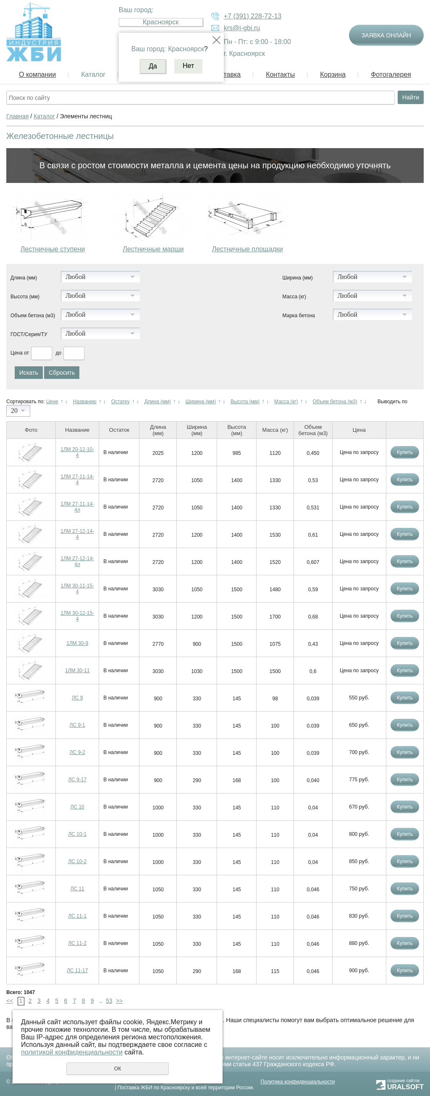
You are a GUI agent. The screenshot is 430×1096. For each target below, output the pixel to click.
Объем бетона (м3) (32, 315)
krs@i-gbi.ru (242, 27)
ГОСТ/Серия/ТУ (28, 334)
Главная (17, 116)
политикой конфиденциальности (72, 1052)
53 (109, 1000)
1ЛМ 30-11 (77, 670)
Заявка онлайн (386, 35)
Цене (52, 401)
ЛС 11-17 (77, 970)
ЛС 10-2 (77, 861)
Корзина (333, 74)
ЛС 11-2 (77, 943)
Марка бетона (299, 315)
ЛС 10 (77, 807)
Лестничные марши (153, 249)
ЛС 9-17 (77, 780)
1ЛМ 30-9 (77, 643)
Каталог (93, 74)
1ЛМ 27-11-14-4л (77, 507)
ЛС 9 (77, 698)
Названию (85, 401)
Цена (16, 353)
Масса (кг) (294, 297)
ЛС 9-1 (77, 725)
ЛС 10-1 (77, 834)
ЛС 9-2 (77, 752)
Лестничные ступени (53, 249)
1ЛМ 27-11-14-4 (77, 479)
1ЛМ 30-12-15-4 (77, 616)
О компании (37, 74)
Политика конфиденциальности (297, 1082)
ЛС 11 (77, 889)
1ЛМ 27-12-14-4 (77, 534)
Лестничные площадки (247, 249)
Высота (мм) (24, 297)
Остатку (120, 401)
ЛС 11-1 (77, 916)
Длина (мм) (23, 278)
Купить (405, 452)
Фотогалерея (391, 74)
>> (119, 1000)
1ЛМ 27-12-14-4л (77, 561)
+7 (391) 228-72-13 (252, 16)
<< (9, 1000)
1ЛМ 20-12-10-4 (77, 452)
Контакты (280, 74)
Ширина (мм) (298, 278)
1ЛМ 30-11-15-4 (77, 589)
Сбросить (62, 372)
